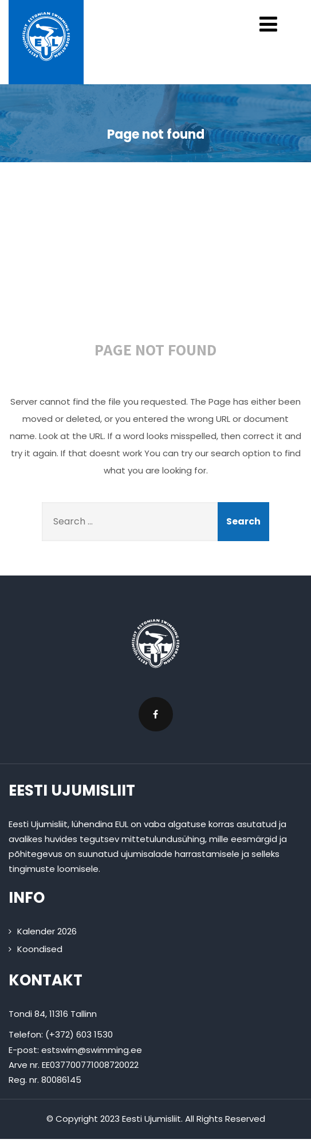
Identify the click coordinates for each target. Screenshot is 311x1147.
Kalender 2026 (47, 931)
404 (160, 259)
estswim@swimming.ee (91, 1050)
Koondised (39, 949)
